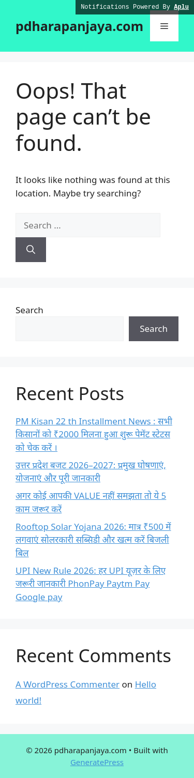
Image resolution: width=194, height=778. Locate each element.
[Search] (31, 249)
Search (29, 310)
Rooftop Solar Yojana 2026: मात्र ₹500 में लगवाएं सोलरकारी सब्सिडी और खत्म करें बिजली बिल (93, 540)
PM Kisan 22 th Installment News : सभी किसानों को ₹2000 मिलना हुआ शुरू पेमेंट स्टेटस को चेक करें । (94, 434)
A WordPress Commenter (68, 684)
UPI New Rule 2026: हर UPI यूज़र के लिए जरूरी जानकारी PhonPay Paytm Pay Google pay (91, 584)
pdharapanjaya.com (79, 26)
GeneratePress (97, 762)
